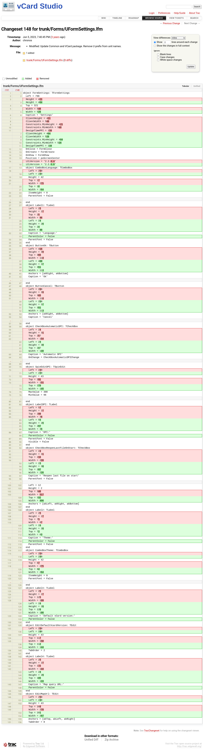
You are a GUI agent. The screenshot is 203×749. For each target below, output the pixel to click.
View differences (162, 38)
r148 (17, 90)
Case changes (167, 57)
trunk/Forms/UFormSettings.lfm (71, 29)
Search (194, 18)
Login (152, 13)
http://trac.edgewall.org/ (189, 746)
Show (158, 42)
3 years (55, 37)
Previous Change (171, 23)
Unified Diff (91, 739)
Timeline (117, 18)
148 (27, 29)
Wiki (103, 18)
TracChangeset (151, 730)
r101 (7, 90)
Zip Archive (111, 739)
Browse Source (154, 18)
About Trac (194, 13)
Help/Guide (179, 13)
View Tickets (176, 18)
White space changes (171, 60)
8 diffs (67, 60)
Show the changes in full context (172, 45)
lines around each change (180, 42)
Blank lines (165, 54)
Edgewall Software (35, 746)
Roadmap (133, 18)
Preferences (164, 13)
